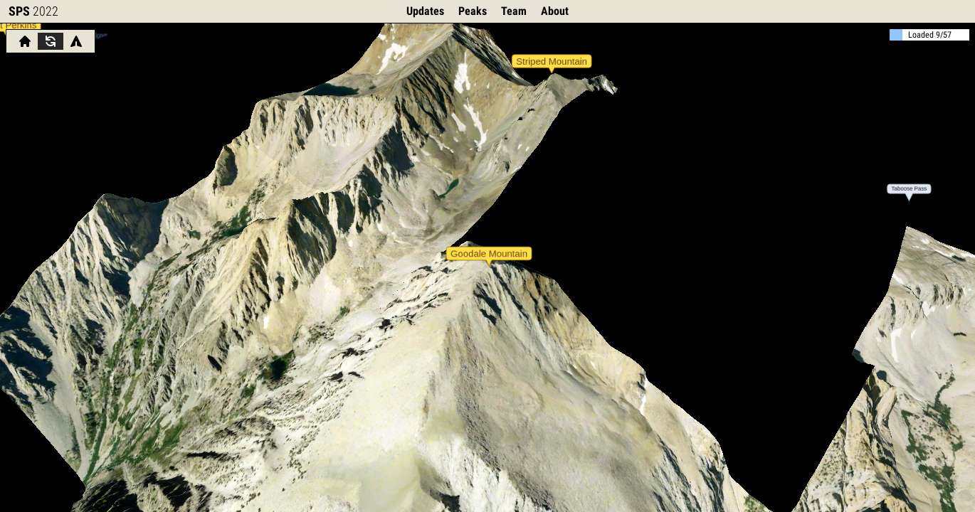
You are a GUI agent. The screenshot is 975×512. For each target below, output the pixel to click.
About (555, 11)
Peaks (472, 11)
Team (514, 11)
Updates (425, 11)
